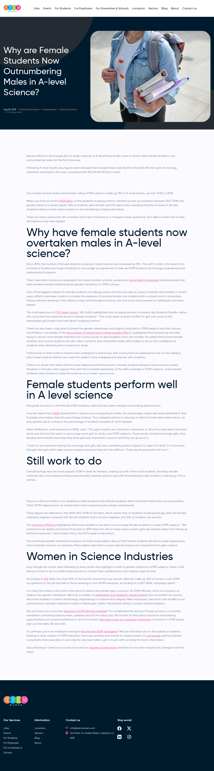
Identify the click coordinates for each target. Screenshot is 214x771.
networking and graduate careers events (121, 595)
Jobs (6, 728)
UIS (46, 579)
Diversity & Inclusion (29, 109)
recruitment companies (144, 280)
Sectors (38, 733)
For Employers (11, 742)
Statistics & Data (68, 109)
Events (7, 733)
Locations (39, 728)
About (37, 742)
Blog (37, 737)
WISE (56, 413)
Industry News (49, 109)
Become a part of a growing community (125, 619)
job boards (154, 635)
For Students (11, 737)
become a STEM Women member (85, 611)
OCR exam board (66, 312)
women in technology (103, 647)
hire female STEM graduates (99, 631)
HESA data (66, 201)
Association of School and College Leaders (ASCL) (99, 332)
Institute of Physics (44, 525)
